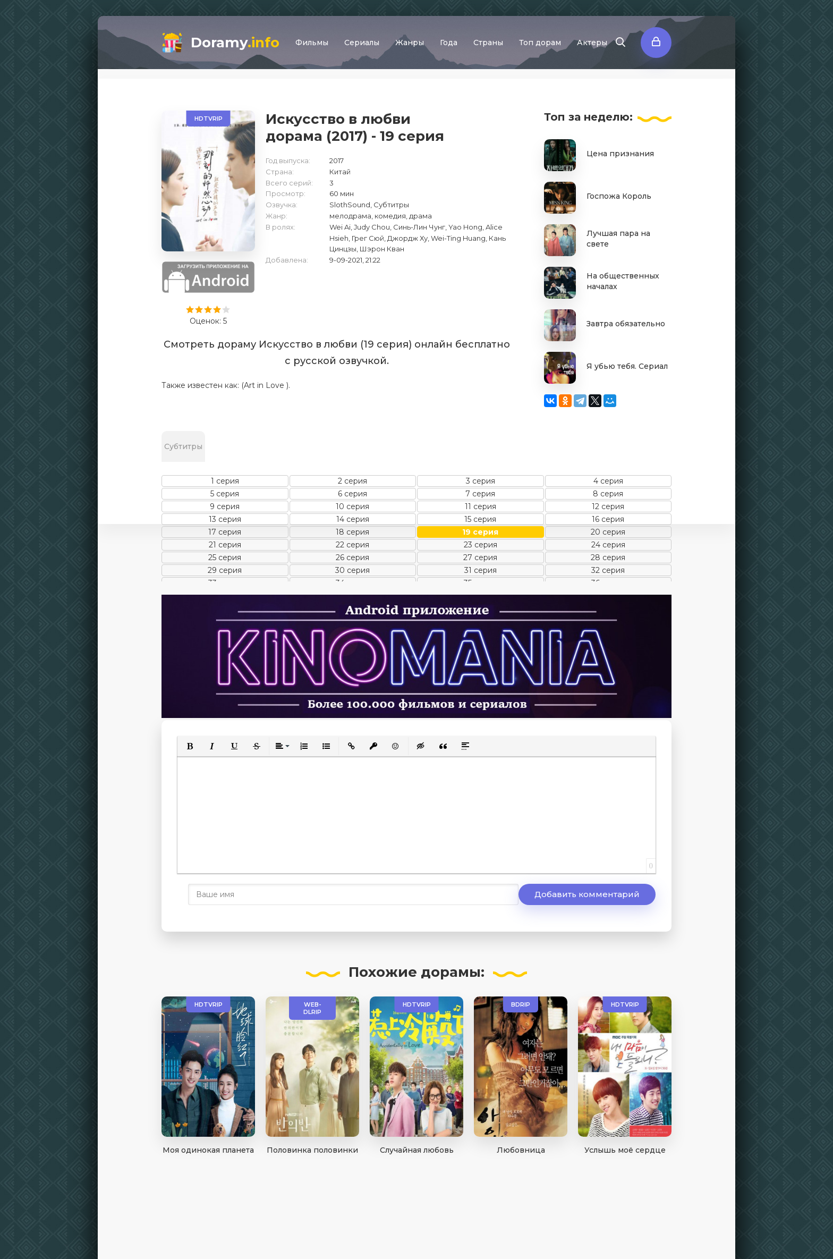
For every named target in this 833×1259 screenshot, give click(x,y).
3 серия (480, 481)
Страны (488, 42)
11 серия (480, 506)
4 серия (608, 481)
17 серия (224, 532)
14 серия (352, 519)
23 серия (480, 545)
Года (448, 42)
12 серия (608, 506)
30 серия (352, 570)
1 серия (225, 481)
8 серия (608, 493)
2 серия (352, 481)
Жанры (409, 42)
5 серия (224, 493)
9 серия (225, 506)
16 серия (608, 519)
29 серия (225, 570)
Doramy (235, 42)
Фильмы (311, 42)
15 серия (480, 519)
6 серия (352, 493)
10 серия (352, 506)
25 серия (224, 557)
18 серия (352, 532)
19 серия (480, 532)
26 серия (352, 557)
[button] (190, 746)
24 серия (608, 545)
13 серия (225, 519)
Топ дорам (540, 42)
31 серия (480, 570)
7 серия (480, 493)
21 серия (225, 545)
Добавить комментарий (246, 894)
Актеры (592, 42)
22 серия (352, 545)
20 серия (608, 532)
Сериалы (361, 42)
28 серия (608, 557)
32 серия (608, 570)
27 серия (480, 557)
